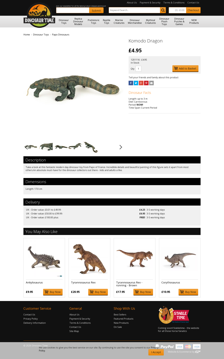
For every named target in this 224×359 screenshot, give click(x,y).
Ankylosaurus (34, 282)
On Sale (118, 327)
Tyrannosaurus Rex (83, 282)
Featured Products (123, 318)
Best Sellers (120, 314)
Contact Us (193, 2)
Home (26, 34)
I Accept (156, 352)
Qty (132, 68)
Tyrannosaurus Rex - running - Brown (129, 284)
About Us (132, 2)
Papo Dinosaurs (60, 34)
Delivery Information (34, 322)
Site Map (74, 331)
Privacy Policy (30, 318)
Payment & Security (150, 2)
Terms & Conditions (174, 2)
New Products (121, 322)
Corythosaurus (170, 282)
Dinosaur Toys (41, 34)
